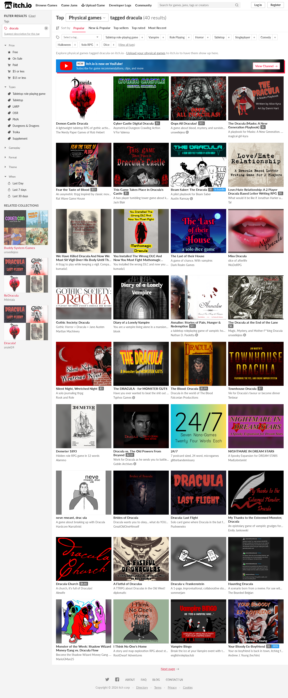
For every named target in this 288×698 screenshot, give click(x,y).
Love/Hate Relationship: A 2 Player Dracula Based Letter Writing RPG (252, 191)
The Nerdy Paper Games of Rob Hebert (80, 132)
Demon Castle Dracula (72, 123)
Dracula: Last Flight (184, 517)
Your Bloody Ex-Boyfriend (246, 646)
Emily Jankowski (238, 530)
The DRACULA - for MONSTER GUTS (140, 388)
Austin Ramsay (180, 198)
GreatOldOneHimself (126, 526)
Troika (14, 132)
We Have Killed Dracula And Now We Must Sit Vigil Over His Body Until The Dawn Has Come (83, 259)
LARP (13, 106)
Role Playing (177, 37)
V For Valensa (121, 132)
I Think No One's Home (130, 646)
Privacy (172, 687)
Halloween (64, 44)
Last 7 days (17, 189)
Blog (156, 679)
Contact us (174, 679)
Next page (168, 669)
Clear (32, 15)
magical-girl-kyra (238, 136)
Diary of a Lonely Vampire (131, 322)
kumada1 (61, 268)
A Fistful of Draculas (127, 584)
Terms (157, 687)
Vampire (154, 37)
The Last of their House (187, 256)
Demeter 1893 (66, 451)
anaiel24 (9, 347)
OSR (13, 113)
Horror (199, 37)
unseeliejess (11, 252)
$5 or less (16, 71)
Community (143, 5)
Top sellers (121, 28)
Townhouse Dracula (242, 388)
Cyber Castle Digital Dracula (133, 123)
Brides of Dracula (125, 517)
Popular (78, 28)
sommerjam (178, 592)
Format (10, 157)
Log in (258, 5)
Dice (106, 44)
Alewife (60, 592)
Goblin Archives (123, 464)
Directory (142, 687)
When (10, 176)
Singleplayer (242, 37)
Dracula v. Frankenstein (187, 584)
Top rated (138, 28)
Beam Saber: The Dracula (189, 189)
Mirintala (9, 299)
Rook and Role (65, 397)
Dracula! (10, 343)
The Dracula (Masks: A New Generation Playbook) (247, 125)
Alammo (61, 460)
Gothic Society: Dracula (73, 322)
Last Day (15, 183)
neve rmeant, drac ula (71, 517)
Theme (10, 167)
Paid (13, 65)
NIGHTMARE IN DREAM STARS (251, 451)
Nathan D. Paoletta (182, 335)
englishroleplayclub (182, 655)
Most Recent (157, 28)
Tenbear (233, 397)
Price (9, 45)
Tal (229, 202)
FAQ (143, 679)
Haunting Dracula (240, 584)
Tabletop (15, 100)
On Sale (15, 58)
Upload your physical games (145, 53)
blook (116, 331)
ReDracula (11, 295)
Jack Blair (119, 202)
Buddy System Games (19, 248)
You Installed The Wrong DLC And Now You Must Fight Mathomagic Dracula (137, 259)
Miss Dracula (237, 256)
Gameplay (12, 147)
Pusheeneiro (178, 526)
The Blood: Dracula (184, 388)
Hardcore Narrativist (68, 526)
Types (10, 87)
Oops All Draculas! (184, 123)
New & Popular (99, 28)
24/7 (174, 451)
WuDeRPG (235, 265)
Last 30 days (18, 196)
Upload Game (93, 5)
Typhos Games (122, 397)
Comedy (266, 37)
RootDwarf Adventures (127, 655)
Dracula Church (67, 584)
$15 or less (17, 77)
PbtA (13, 119)
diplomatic (119, 592)
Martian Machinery (68, 331)
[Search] (237, 5)
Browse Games (46, 5)
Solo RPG (87, 44)
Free (13, 52)
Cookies (188, 687)
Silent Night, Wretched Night (76, 388)
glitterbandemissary (183, 460)
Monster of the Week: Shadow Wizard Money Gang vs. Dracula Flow (83, 648)
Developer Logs (120, 5)
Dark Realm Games (182, 265)
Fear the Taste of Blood (72, 189)
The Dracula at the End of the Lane (253, 322)
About (130, 679)
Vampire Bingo (181, 646)
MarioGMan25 (65, 659)
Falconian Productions (184, 397)
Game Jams (69, 5)
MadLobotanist (237, 460)
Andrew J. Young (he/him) (244, 655)
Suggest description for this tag (22, 33)
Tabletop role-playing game (26, 93)
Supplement (17, 138)
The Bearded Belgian (240, 592)
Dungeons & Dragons (23, 125)
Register (276, 5)
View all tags (126, 44)
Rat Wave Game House (70, 198)
